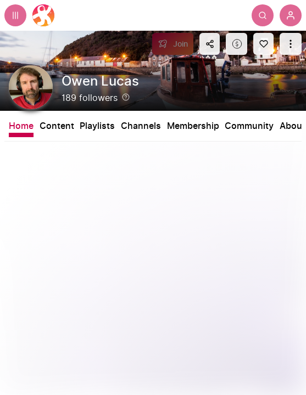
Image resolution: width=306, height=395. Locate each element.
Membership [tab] (193, 126)
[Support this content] (236, 44)
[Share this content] (209, 44)
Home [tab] (21, 126)
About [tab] (292, 126)
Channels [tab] (141, 126)
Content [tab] (57, 126)
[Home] (43, 15)
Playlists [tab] (97, 126)
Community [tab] (249, 126)
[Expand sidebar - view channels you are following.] (15, 15)
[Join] (172, 44)
